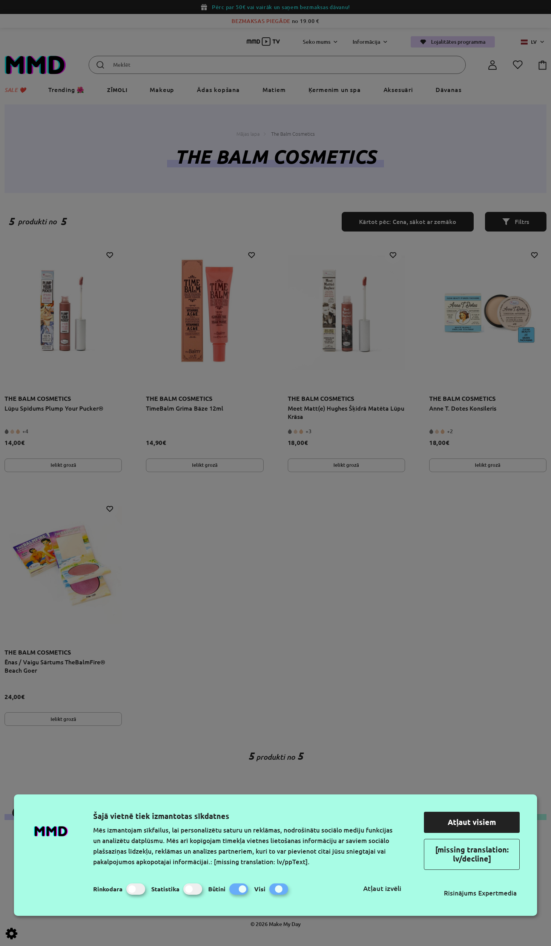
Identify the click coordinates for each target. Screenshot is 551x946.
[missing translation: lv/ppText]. (262, 861)
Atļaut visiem (472, 822)
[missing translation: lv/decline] (472, 854)
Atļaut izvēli (382, 888)
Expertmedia (497, 893)
